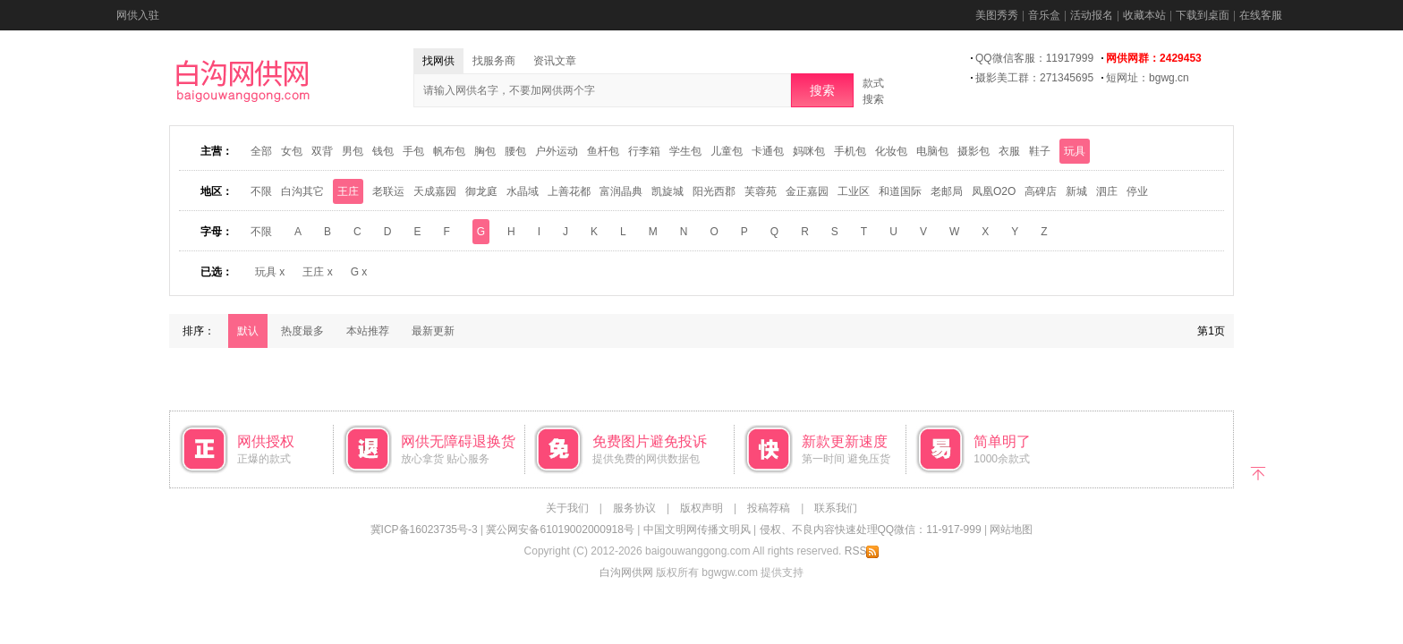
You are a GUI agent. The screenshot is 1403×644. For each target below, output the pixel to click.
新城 (1076, 191)
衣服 (1009, 151)
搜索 (822, 90)
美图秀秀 (996, 15)
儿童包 (726, 151)
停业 (1137, 191)
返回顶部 (1258, 471)
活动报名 (1091, 15)
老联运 (388, 191)
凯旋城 (667, 191)
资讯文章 (554, 61)
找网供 (438, 61)
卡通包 (768, 151)
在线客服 (1260, 15)
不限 (261, 191)
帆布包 (449, 151)
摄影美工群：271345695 (1034, 78)
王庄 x (317, 272)
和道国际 (900, 191)
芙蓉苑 (760, 191)
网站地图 (1011, 529)
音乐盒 (1044, 15)
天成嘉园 (434, 191)
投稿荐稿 (768, 508)
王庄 (348, 191)
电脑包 (932, 151)
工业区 (854, 191)
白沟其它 (302, 191)
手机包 (850, 151)
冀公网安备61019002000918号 (559, 529)
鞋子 (1039, 151)
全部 (261, 151)
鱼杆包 (603, 151)
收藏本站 (1144, 15)
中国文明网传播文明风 (697, 529)
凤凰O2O (994, 191)
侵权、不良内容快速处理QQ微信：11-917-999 (871, 529)
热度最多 (302, 331)
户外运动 (556, 151)
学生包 (685, 151)
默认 (248, 331)
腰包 (515, 151)
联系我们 (835, 508)
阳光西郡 (714, 191)
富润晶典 (620, 191)
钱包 (383, 151)
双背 (322, 151)
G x (359, 272)
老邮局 (947, 191)
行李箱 (644, 151)
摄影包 (973, 151)
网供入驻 (137, 15)
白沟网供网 (626, 572)
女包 (291, 151)
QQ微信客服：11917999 (1034, 58)
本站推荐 (367, 331)
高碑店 (1041, 191)
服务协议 (634, 508)
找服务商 (493, 61)
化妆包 (891, 151)
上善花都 (569, 191)
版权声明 (701, 508)
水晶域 (522, 191)
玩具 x (270, 272)
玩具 (1074, 151)
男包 (352, 151)
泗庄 (1107, 191)
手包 (413, 151)
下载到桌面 (1202, 15)
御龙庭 (481, 191)
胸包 (485, 151)
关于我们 (567, 508)
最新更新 (433, 331)
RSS (862, 551)
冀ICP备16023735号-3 (424, 529)
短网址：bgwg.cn (1147, 78)
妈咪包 (809, 151)
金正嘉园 (807, 191)
